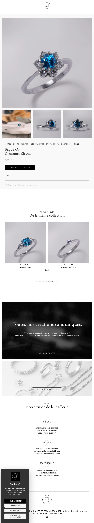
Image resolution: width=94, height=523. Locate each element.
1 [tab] (46, 270)
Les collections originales (43, 144)
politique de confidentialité (51, 514)
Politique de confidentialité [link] (15, 516)
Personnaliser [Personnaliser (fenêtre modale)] (15, 510)
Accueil (8, 144)
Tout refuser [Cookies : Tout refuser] (15, 506)
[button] (20, 167)
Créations (25, 144)
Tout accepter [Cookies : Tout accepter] (15, 501)
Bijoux (16, 144)
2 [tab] (48, 270)
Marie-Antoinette (64, 144)
